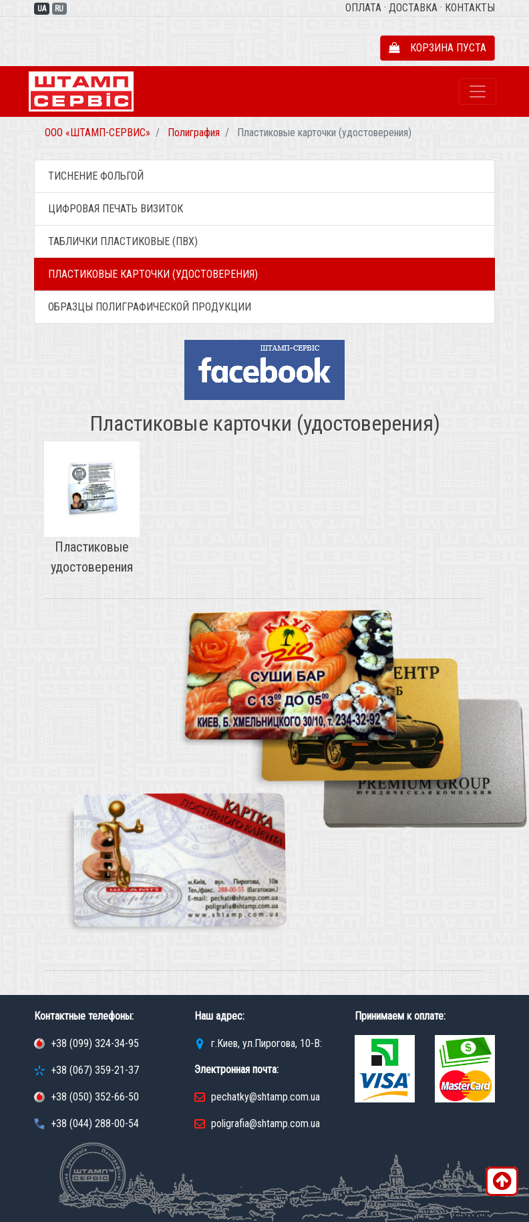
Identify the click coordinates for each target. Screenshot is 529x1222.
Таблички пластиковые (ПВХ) (123, 241)
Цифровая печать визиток (115, 208)
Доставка (413, 7)
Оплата (363, 7)
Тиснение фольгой (96, 176)
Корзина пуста (437, 47)
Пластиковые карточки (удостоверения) (153, 274)
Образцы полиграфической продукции (149, 306)
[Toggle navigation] (477, 91)
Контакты (470, 7)
